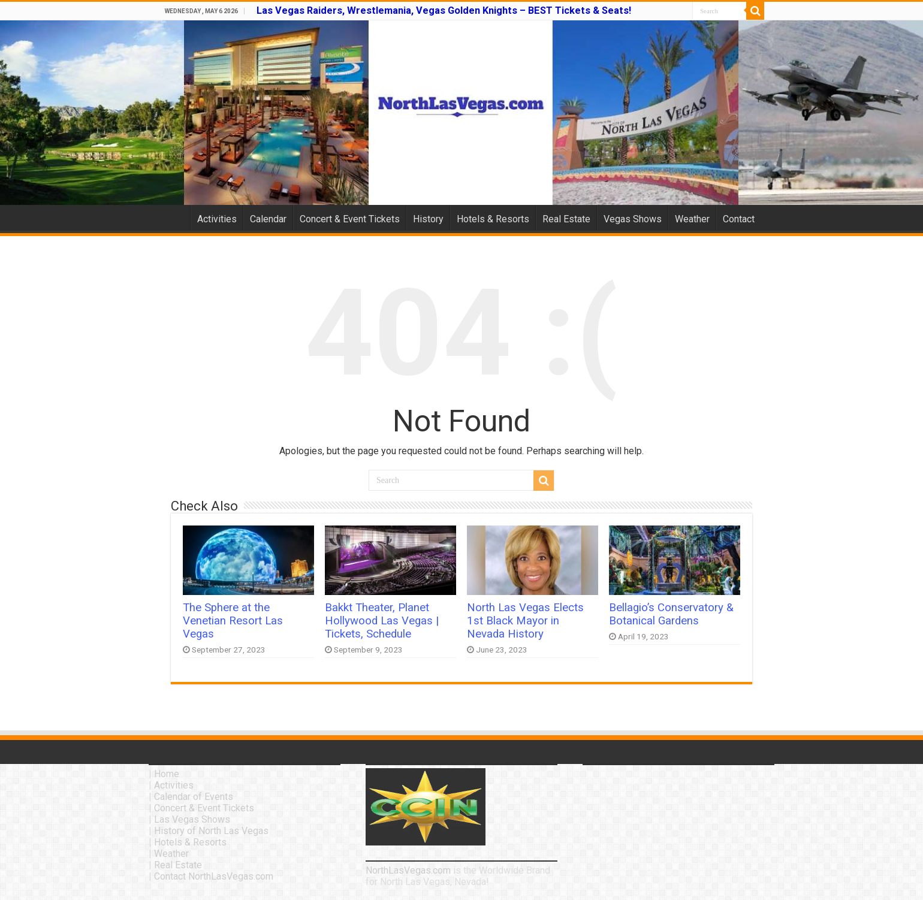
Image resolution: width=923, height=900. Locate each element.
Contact (739, 219)
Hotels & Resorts (493, 219)
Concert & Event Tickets (350, 219)
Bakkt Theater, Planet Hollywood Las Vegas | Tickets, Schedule (382, 621)
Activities (217, 219)
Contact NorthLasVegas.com (213, 876)
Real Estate (566, 219)
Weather (692, 219)
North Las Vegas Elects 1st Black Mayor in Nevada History (525, 621)
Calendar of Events (193, 796)
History (428, 219)
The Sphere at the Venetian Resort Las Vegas (233, 621)
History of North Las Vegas (211, 830)
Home (174, 217)
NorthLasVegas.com (408, 870)
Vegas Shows (633, 219)
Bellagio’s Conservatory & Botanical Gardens (671, 614)
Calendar (268, 219)
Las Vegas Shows (192, 819)
